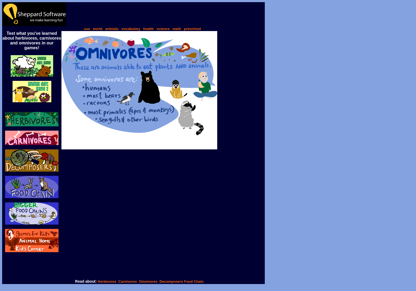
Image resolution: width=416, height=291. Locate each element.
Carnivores (127, 281)
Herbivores (107, 281)
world (98, 29)
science (163, 29)
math (177, 29)
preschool (192, 29)
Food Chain (194, 281)
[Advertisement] (163, 14)
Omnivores (148, 281)
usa (87, 29)
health (148, 29)
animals (112, 29)
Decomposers (172, 281)
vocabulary (131, 29)
